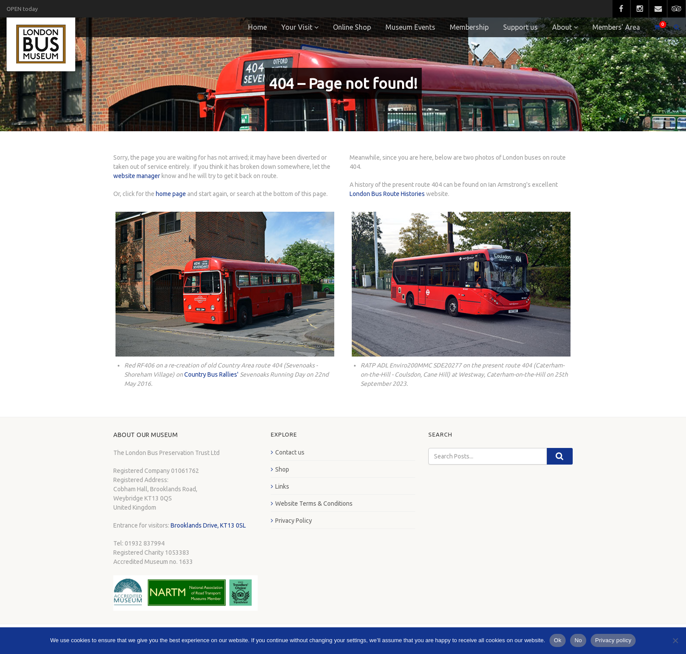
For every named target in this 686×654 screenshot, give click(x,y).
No (578, 640)
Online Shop (352, 27)
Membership (469, 27)
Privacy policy (613, 640)
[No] (675, 640)
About (562, 27)
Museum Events (410, 27)
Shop (282, 469)
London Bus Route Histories (387, 193)
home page (171, 193)
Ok (557, 640)
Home (257, 27)
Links (282, 486)
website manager (136, 175)
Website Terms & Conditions (314, 503)
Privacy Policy (293, 520)
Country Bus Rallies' (211, 374)
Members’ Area (616, 27)
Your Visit (296, 27)
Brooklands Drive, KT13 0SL (208, 525)
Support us (520, 27)
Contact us (289, 452)
